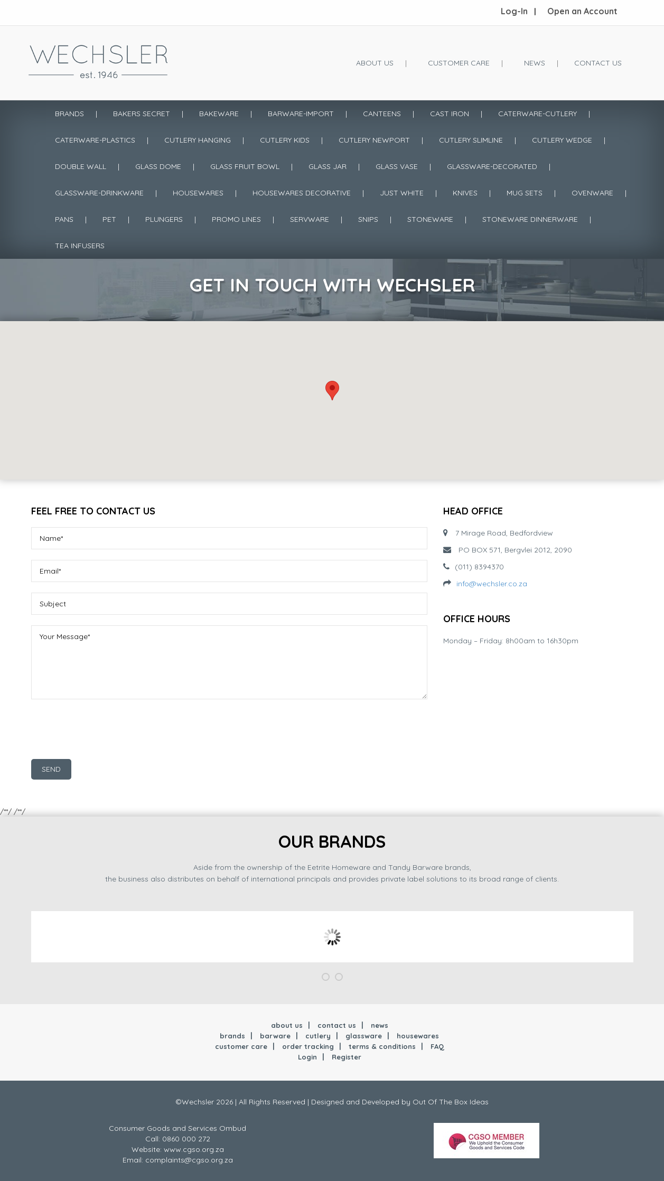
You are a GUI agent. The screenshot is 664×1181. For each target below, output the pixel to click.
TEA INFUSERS (80, 245)
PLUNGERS (164, 219)
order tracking (308, 1046)
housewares (418, 1036)
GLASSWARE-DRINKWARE (99, 193)
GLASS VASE (397, 166)
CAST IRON (449, 113)
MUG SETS (525, 193)
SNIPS (368, 219)
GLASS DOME (158, 166)
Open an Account (582, 11)
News (534, 63)
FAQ (437, 1046)
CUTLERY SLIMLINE (471, 140)
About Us (375, 63)
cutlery (318, 1036)
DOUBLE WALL (80, 166)
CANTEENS (382, 113)
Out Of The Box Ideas (451, 1102)
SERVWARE (309, 219)
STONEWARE (430, 219)
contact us (336, 1025)
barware (275, 1036)
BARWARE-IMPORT (301, 113)
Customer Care (459, 63)
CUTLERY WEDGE (562, 140)
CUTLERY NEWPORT (374, 140)
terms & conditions (382, 1046)
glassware (363, 1036)
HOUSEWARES (198, 193)
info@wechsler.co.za (491, 583)
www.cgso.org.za (194, 1149)
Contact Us (598, 63)
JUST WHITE (402, 193)
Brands (69, 113)
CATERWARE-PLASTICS (95, 140)
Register (346, 1057)
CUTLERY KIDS (285, 140)
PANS (64, 219)
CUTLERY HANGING (197, 140)
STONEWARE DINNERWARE (530, 219)
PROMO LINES (236, 219)
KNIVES (465, 193)
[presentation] (111, 733)
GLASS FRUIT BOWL (244, 166)
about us (287, 1025)
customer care (241, 1046)
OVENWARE (592, 193)
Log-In (514, 11)
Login (307, 1057)
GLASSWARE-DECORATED (492, 166)
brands (232, 1036)
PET (109, 219)
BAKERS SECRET (141, 113)
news (379, 1025)
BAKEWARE (219, 113)
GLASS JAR (327, 166)
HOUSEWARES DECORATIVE (301, 193)
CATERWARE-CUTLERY (537, 113)
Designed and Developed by (362, 1102)
